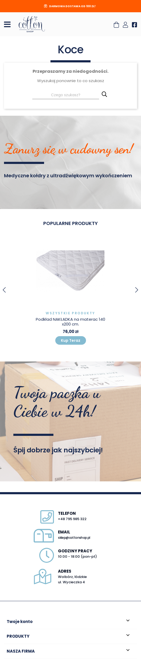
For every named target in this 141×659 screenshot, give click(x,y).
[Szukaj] (65, 95)
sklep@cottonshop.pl (74, 537)
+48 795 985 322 (72, 518)
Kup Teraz (70, 340)
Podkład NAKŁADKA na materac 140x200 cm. (70, 321)
